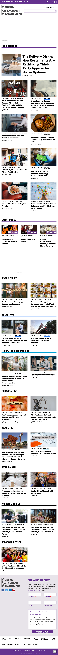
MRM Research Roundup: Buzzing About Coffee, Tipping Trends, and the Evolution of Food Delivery (13, 104)
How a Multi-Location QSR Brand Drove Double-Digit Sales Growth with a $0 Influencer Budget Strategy (14, 455)
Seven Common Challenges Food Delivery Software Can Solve (43, 139)
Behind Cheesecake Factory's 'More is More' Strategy (48, 242)
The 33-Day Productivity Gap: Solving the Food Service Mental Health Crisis (14, 340)
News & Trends (19, 98)
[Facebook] (47, 2)
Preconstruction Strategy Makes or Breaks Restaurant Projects (14, 493)
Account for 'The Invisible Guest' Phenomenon (13, 137)
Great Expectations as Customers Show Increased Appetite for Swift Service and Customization (42, 104)
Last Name (47, 597)
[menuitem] (3, 2)
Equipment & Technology (20, 133)
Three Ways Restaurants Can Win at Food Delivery (14, 171)
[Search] (55, 11)
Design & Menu (18, 201)
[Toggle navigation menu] (54, 651)
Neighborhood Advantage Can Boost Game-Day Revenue (42, 340)
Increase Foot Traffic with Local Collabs (9, 241)
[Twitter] (50, 2)
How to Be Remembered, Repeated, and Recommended (43, 452)
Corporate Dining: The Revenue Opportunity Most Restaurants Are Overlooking (43, 304)
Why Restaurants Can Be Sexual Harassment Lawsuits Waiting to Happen (43, 417)
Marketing (17, 450)
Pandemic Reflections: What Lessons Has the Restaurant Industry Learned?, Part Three (14, 530)
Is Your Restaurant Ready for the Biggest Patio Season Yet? (14, 568)
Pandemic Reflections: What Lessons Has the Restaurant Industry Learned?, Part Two (43, 529)
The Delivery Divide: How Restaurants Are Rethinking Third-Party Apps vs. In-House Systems (38, 64)
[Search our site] (39, 11)
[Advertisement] (29, 28)
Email (30, 605)
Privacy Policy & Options (35, 590)
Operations (47, 98)
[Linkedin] (53, 2)
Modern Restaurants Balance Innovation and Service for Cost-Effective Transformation (14, 379)
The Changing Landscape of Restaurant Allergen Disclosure (14, 417)
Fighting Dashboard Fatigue (43, 375)
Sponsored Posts (18, 563)
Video (16, 236)
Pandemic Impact (19, 524)
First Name (31, 597)
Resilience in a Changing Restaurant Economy (12, 303)
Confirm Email (48, 605)
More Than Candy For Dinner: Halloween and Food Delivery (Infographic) (43, 206)
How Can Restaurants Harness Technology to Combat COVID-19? (40, 173)
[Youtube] (55, 2)
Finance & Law (18, 412)
